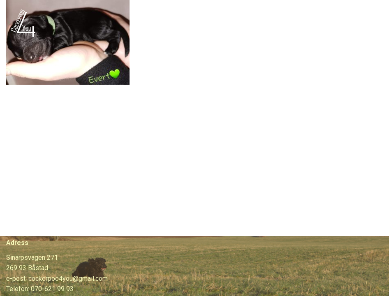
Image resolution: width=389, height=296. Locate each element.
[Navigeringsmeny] (373, 23)
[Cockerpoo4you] (25, 23)
